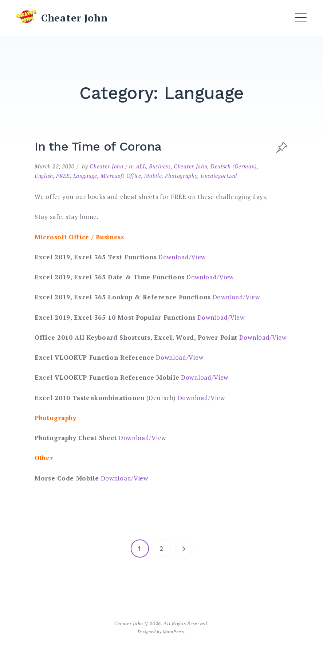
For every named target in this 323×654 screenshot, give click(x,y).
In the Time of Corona (98, 146)
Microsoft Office (121, 175)
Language (85, 175)
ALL (141, 166)
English (44, 175)
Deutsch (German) (233, 166)
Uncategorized (219, 175)
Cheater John (74, 17)
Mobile (153, 175)
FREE (63, 175)
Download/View (182, 257)
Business (160, 166)
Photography (181, 175)
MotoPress (173, 631)
